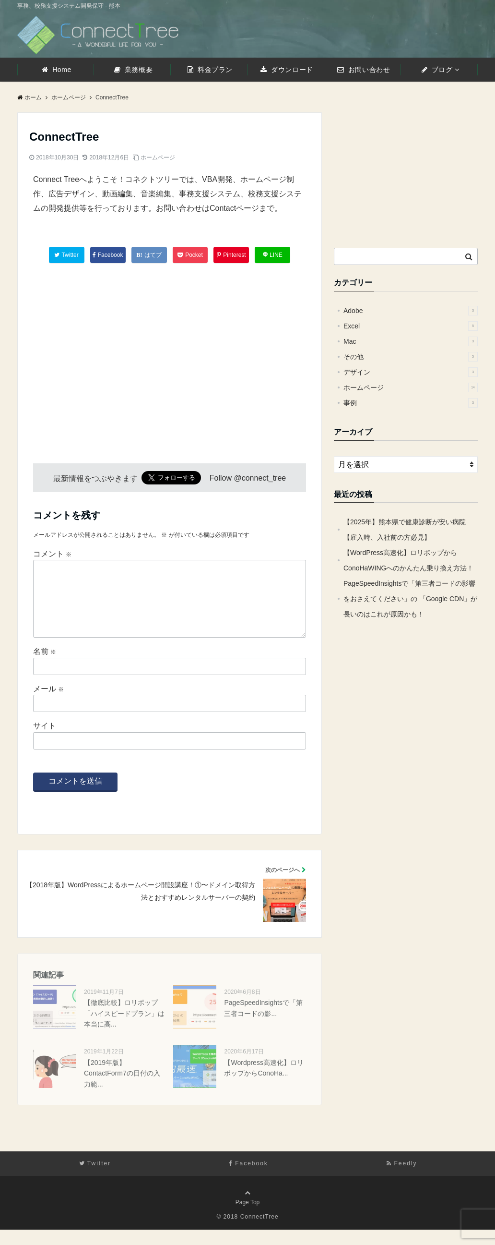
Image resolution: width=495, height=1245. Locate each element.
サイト (44, 741)
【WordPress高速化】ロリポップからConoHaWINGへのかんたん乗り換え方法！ (408, 560)
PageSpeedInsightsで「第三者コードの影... (263, 1023)
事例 (410, 403)
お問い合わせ (363, 69)
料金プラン (210, 69)
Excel (410, 326)
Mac (410, 341)
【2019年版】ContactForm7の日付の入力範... (122, 1088)
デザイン (410, 372)
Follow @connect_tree (248, 478)
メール (48, 704)
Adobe (410, 310)
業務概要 (133, 69)
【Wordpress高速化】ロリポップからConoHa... (263, 1083)
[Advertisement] (94, 354)
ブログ (437, 69)
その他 (410, 357)
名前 (44, 667)
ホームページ (158, 157)
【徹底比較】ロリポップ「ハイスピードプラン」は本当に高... (124, 1028)
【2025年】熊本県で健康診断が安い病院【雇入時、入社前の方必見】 (404, 529)
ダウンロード (286, 69)
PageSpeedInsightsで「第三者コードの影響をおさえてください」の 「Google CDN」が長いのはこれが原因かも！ (410, 599)
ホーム (29, 97)
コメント (52, 554)
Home (56, 69)
